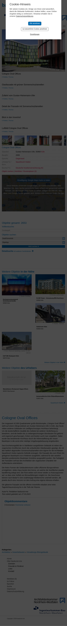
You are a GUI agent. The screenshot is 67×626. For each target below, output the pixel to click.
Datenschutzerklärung (24, 16)
